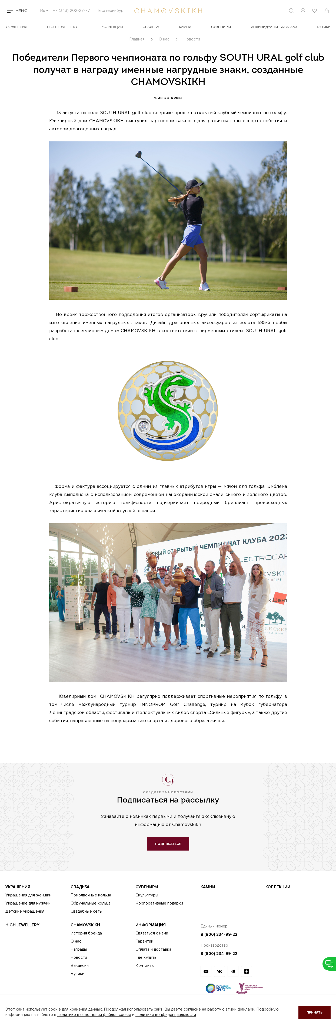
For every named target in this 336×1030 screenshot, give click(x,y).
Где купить (145, 957)
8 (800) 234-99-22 (219, 934)
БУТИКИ (324, 27)
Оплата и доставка (153, 949)
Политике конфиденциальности (165, 1015)
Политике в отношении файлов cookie (94, 1015)
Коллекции (112, 27)
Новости (79, 957)
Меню (21, 10)
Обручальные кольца (91, 903)
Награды (79, 949)
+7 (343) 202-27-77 (71, 10)
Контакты (144, 965)
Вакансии (80, 965)
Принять (314, 1013)
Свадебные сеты (86, 911)
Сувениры (221, 27)
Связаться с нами (151, 933)
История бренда (86, 933)
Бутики (77, 973)
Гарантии (144, 941)
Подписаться (168, 844)
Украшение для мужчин (28, 903)
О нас (76, 941)
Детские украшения (24, 911)
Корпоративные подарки (159, 903)
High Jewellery (62, 27)
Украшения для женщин (28, 895)
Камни (185, 27)
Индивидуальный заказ (274, 27)
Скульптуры (146, 895)
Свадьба (151, 27)
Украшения (16, 27)
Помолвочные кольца (91, 895)
